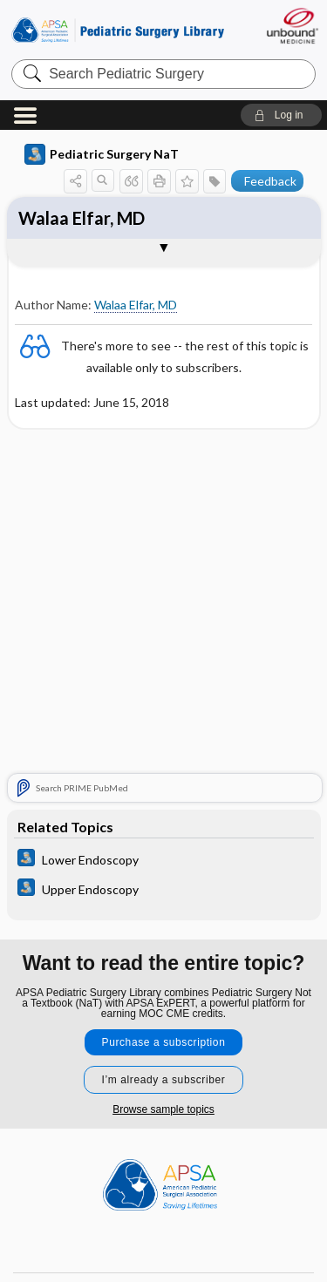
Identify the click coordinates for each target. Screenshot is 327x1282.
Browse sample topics (163, 1109)
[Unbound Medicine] (291, 25)
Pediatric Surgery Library (117, 30)
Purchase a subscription (164, 1042)
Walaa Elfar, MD (81, 217)
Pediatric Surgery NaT (101, 154)
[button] (281, 115)
